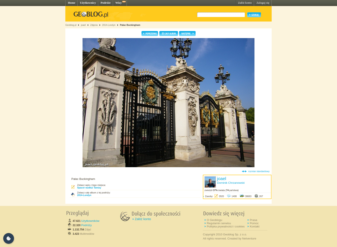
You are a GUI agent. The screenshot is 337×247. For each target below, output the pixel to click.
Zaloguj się (262, 2)
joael (83, 25)
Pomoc (254, 223)
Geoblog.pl (71, 25)
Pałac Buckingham (130, 25)
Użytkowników (90, 220)
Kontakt (254, 226)
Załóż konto (245, 2)
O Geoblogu (214, 220)
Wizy (118, 2)
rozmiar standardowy (259, 171)
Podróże (106, 2)
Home (71, 2)
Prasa (253, 220)
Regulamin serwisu (219, 223)
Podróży (86, 225)
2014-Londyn (108, 25)
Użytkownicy (88, 2)
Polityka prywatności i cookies (226, 226)
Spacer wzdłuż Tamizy (89, 187)
